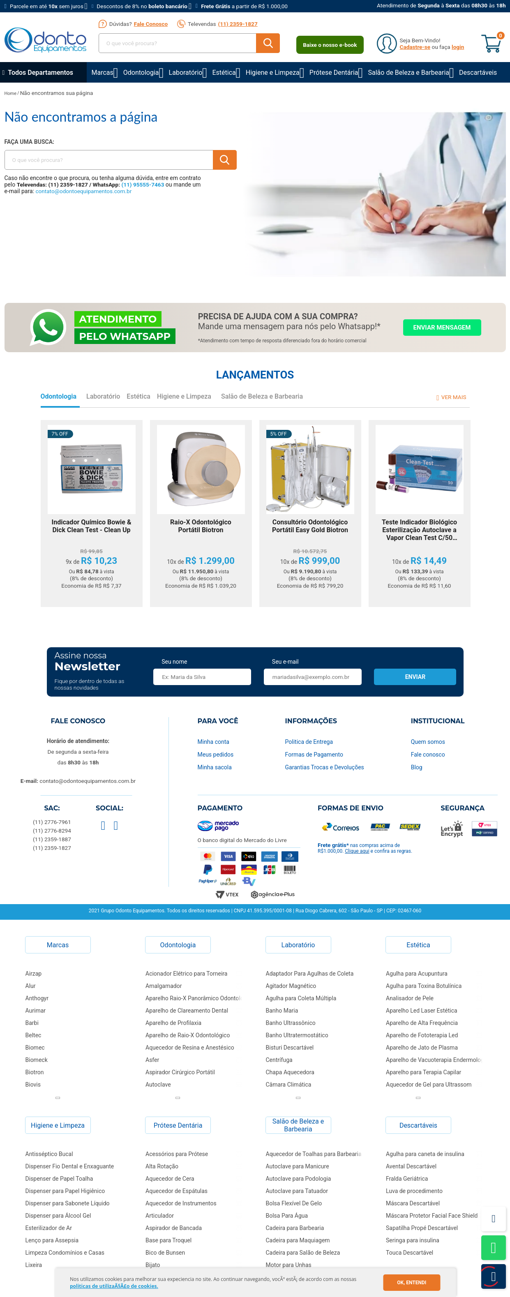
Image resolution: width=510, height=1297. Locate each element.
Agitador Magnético (291, 986)
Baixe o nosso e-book (330, 45)
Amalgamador (163, 986)
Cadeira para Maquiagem (298, 1240)
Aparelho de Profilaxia (173, 1023)
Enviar (415, 677)
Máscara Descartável (413, 1203)
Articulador (159, 1215)
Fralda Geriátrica (407, 1178)
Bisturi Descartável (290, 1047)
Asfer (152, 1060)
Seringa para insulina (412, 1240)
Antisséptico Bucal (49, 1154)
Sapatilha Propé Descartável (422, 1228)
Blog (416, 767)
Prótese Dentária (333, 72)
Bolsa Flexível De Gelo (294, 1203)
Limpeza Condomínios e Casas (65, 1252)
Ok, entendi (411, 1282)
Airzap (33, 973)
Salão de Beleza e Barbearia (409, 72)
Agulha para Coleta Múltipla (301, 998)
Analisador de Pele (410, 998)
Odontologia (141, 72)
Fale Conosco (151, 24)
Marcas (102, 72)
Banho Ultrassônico (291, 1023)
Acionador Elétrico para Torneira (186, 973)
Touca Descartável (409, 1252)
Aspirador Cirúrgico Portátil (180, 1072)
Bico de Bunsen (165, 1252)
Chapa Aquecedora (290, 1072)
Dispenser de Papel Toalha (59, 1178)
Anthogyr (36, 998)
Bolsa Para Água (287, 1215)
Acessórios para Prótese (176, 1154)
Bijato (152, 1265)
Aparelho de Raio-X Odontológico (187, 1035)
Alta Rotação (161, 1166)
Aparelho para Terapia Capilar (423, 1072)
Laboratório (186, 72)
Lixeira (33, 1265)
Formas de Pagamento (314, 754)
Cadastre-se (415, 47)
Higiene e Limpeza (273, 72)
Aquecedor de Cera (169, 1178)
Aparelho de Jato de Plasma (422, 1047)
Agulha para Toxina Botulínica (424, 986)
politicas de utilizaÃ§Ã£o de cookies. (114, 1286)
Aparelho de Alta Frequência (422, 1023)
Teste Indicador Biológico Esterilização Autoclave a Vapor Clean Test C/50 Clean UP (419, 530)
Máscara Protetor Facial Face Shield (432, 1215)
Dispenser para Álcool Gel (58, 1215)
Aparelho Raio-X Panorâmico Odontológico (196, 998)
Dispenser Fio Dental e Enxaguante (69, 1166)
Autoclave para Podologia (298, 1178)
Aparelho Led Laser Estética (421, 1010)
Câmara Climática (289, 1084)
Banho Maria (282, 1010)
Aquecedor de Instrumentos (181, 1203)
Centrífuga (279, 1060)
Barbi (32, 1023)
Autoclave (158, 1084)
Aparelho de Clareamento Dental (186, 1010)
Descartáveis (478, 72)
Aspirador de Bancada (173, 1228)
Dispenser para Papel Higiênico (65, 1191)
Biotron (34, 1072)
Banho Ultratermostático (297, 1035)
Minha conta (213, 742)
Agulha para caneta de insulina (425, 1154)
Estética (223, 72)
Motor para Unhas (289, 1265)
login (458, 47)
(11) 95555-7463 (143, 184)
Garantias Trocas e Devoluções (324, 767)
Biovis (33, 1084)
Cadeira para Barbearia (295, 1228)
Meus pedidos (216, 754)
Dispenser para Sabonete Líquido (67, 1203)
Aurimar (35, 1010)
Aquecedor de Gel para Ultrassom (429, 1084)
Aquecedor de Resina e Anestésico (189, 1047)
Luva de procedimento (414, 1191)
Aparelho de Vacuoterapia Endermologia (437, 1060)
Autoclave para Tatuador (297, 1191)
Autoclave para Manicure (297, 1166)
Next (58, 1097)
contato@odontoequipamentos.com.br (83, 191)
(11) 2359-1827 (237, 24)
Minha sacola (215, 767)
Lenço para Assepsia (52, 1240)
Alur (30, 986)
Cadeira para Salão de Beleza (303, 1252)
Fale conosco (428, 754)
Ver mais (453, 397)
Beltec (33, 1035)
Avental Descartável (411, 1166)
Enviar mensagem (442, 327)
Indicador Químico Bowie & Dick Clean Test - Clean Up (92, 526)
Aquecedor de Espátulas (176, 1191)
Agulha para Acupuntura (417, 973)
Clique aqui (357, 851)
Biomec (35, 1047)
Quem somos (428, 742)
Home (11, 93)
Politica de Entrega (309, 742)
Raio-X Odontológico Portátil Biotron (200, 526)
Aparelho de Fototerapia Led (422, 1035)
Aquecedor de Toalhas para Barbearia (314, 1154)
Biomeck (36, 1060)
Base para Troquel (168, 1240)
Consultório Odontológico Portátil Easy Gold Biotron (310, 526)
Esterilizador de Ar (48, 1228)
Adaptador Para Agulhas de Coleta (310, 973)
